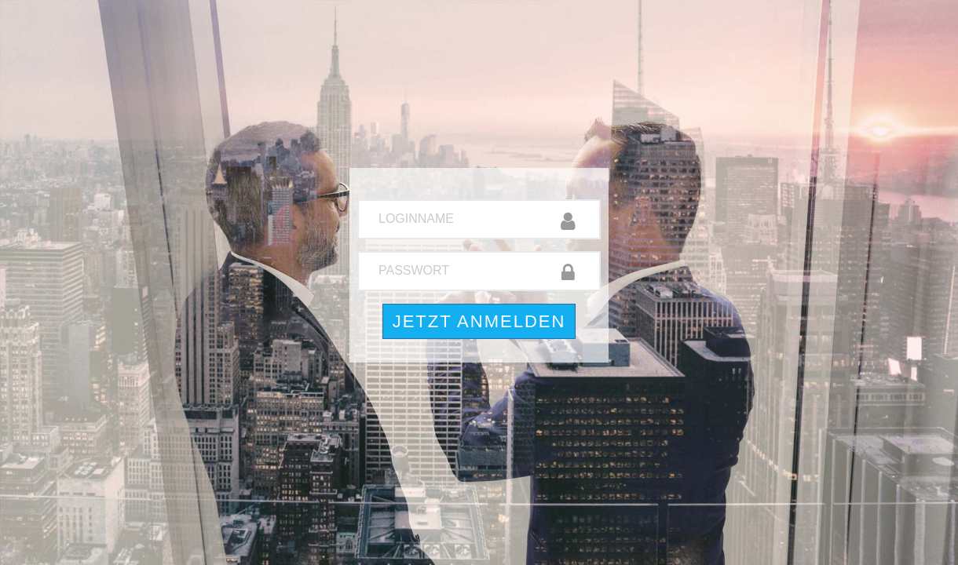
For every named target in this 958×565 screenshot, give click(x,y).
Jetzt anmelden (479, 321)
